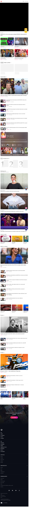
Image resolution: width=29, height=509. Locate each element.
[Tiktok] (19, 490)
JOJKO (2, 445)
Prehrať (14, 417)
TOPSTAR (2, 458)
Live (1, 432)
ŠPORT (1, 470)
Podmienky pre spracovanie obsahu (4, 493)
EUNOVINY (2, 473)
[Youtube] (15, 490)
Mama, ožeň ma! (9, 135)
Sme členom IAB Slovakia (3, 496)
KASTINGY (2, 448)
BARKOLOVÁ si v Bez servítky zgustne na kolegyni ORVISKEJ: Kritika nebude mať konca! (14, 35)
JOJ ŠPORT (2, 444)
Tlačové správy (2, 478)
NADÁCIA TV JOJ (3, 447)
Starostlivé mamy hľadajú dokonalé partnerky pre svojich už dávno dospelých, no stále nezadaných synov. (13, 139)
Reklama (2, 479)
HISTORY (2, 462)
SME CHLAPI (2, 459)
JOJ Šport (2, 438)
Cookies (1, 494)
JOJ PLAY (2, 442)
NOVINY (2, 467)
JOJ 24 (2, 436)
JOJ (1, 441)
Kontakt (1, 497)
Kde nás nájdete (2, 482)
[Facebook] (9, 490)
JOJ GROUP (3, 451)
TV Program (2, 435)
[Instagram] (12, 490)
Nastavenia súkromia (3, 495)
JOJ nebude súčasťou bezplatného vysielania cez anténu (7, 485)
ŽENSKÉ (2, 456)
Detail (14, 141)
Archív (2, 433)
